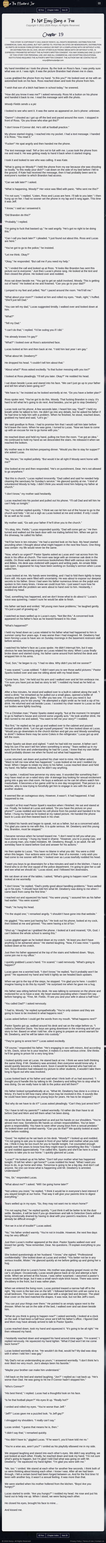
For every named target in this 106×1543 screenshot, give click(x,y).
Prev (41, 10)
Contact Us (99, 1541)
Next (65, 10)
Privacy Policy (76, 1541)
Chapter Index (53, 10)
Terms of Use (88, 1541)
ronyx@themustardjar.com (53, 60)
